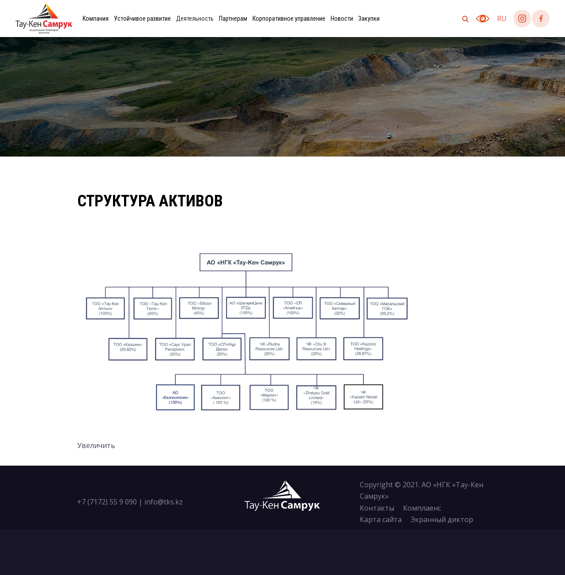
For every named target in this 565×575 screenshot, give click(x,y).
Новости (342, 18)
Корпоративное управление (288, 18)
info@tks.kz (163, 502)
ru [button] (502, 18)
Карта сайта (381, 519)
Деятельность (195, 18)
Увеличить (96, 445)
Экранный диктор (442, 519)
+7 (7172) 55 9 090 (107, 502)
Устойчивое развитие (142, 18)
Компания (96, 18)
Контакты (377, 508)
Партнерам (233, 18)
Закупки (369, 18)
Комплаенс (422, 508)
